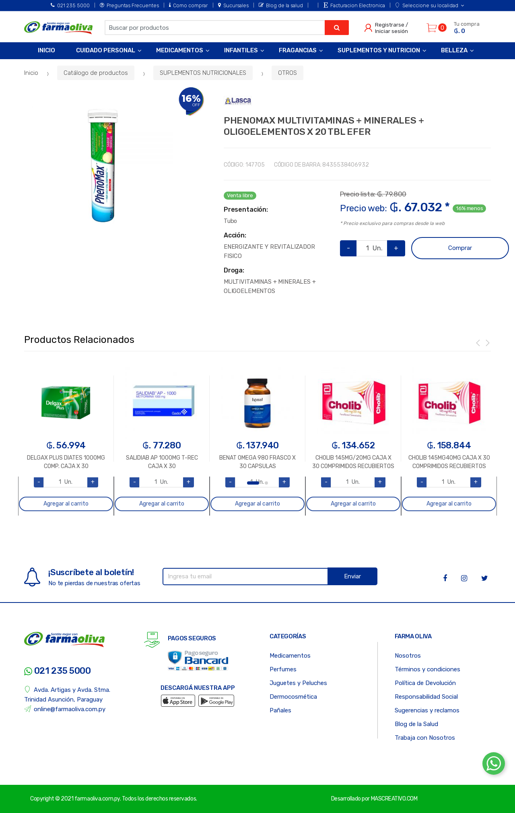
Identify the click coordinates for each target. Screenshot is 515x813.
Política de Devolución (425, 683)
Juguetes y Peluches (298, 683)
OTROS (287, 72)
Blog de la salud (281, 5)
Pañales (280, 710)
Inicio (46, 50)
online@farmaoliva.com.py (64, 709)
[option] (102, 165)
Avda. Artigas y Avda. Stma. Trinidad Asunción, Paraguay (67, 694)
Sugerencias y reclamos (427, 710)
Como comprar (188, 5)
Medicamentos (179, 50)
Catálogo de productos (96, 72)
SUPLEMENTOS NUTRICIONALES (203, 72)
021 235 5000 (70, 5)
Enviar (352, 576)
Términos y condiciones (427, 669)
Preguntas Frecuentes (129, 5)
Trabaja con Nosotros (425, 737)
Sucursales (233, 5)
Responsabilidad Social (426, 696)
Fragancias (298, 50)
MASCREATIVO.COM (394, 798)
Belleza (454, 50)
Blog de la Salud (416, 724)
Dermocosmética (293, 696)
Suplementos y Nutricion (379, 50)
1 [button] (253, 483)
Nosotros (408, 655)
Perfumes (283, 669)
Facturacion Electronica (354, 5)
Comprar (460, 248)
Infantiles (241, 50)
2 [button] (266, 483)
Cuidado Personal (105, 50)
